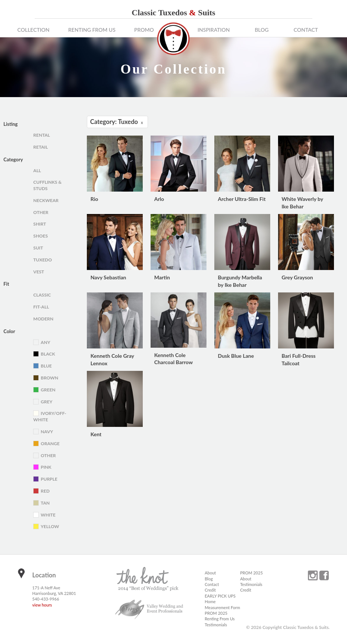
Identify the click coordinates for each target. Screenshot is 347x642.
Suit (38, 248)
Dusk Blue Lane (236, 356)
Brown (49, 378)
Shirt (39, 224)
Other (40, 212)
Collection (34, 30)
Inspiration (214, 30)
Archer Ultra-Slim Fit (242, 199)
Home (210, 601)
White (48, 515)
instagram (312, 575)
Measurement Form (222, 607)
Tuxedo (42, 260)
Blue (46, 366)
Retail (40, 147)
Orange (50, 443)
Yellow (50, 526)
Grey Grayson (297, 277)
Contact (306, 30)
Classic (42, 295)
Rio (94, 199)
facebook (323, 575)
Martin (162, 277)
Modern (43, 319)
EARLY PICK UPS (220, 595)
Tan (45, 503)
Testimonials (216, 624)
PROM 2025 (216, 613)
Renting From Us (92, 30)
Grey (46, 401)
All (37, 170)
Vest (38, 272)
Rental (41, 135)
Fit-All (41, 307)
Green (48, 390)
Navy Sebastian (108, 277)
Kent (96, 434)
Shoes (40, 236)
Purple (49, 479)
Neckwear (46, 200)
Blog (261, 30)
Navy (47, 431)
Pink (46, 467)
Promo (144, 30)
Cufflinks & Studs (47, 185)
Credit (210, 589)
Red (45, 491)
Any (45, 342)
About (210, 572)
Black (48, 354)
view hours (42, 604)
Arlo (159, 199)
